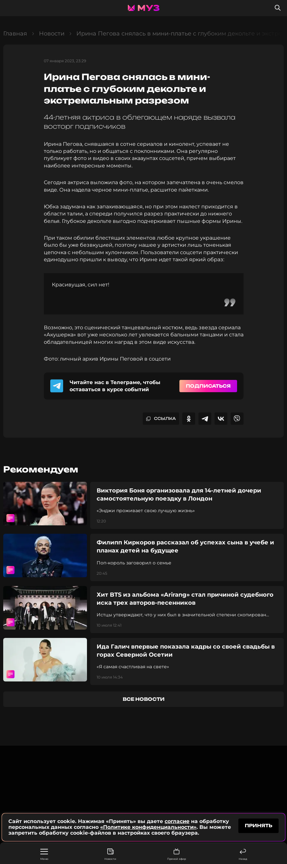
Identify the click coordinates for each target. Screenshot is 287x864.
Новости (110, 854)
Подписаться (208, 386)
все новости (144, 699)
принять (258, 825)
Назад (243, 854)
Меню (44, 854)
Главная (15, 33)
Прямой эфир (176, 854)
